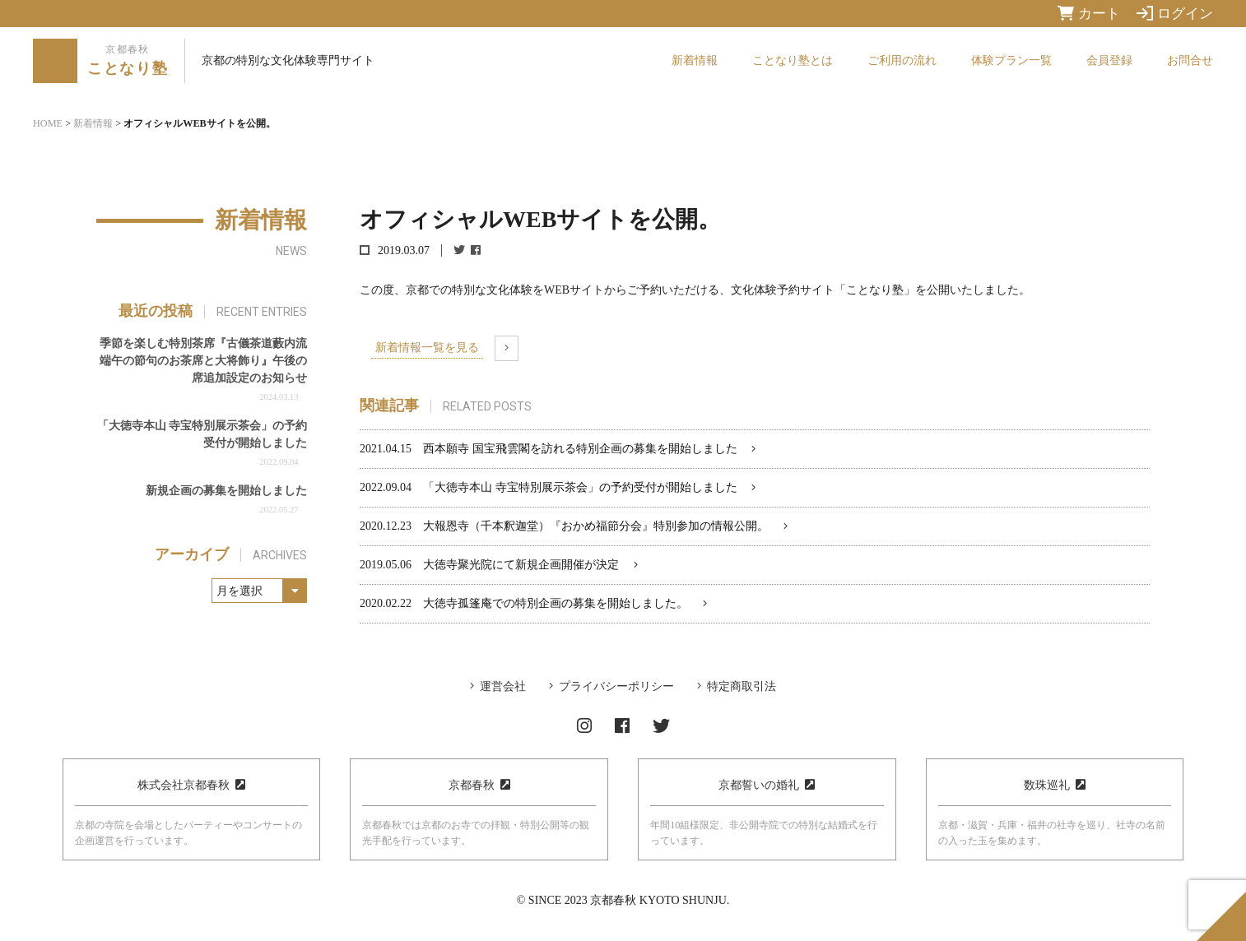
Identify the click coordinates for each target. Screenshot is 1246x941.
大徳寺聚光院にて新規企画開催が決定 (521, 565)
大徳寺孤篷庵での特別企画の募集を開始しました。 (555, 603)
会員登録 (1109, 60)
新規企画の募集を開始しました (226, 490)
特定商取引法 (741, 686)
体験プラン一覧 (1011, 60)
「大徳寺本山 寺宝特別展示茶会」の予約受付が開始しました (580, 487)
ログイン (1175, 13)
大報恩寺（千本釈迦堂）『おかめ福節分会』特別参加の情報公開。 (596, 526)
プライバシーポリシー (616, 686)
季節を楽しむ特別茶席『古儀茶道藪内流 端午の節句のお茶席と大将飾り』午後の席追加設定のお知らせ (203, 360)
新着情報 (695, 60)
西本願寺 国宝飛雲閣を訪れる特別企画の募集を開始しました (580, 449)
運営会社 (503, 686)
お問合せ (1190, 60)
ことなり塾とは (792, 60)
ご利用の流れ (902, 60)
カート (1089, 13)
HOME (48, 123)
